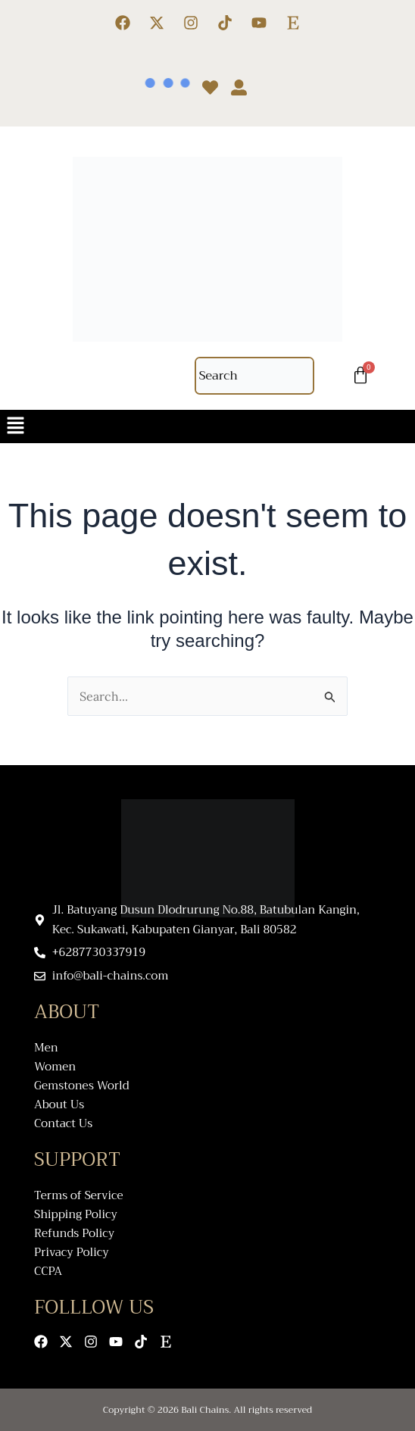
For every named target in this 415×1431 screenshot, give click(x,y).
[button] (207, 426)
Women (55, 1067)
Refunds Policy (74, 1233)
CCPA (48, 1271)
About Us (59, 1104)
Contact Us (63, 1123)
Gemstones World (81, 1085)
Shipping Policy (75, 1214)
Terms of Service (78, 1195)
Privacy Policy (71, 1252)
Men (46, 1048)
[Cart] (360, 376)
